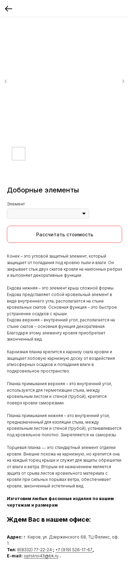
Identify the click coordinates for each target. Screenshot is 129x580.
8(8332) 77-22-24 (34, 549)
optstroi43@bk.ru (41, 555)
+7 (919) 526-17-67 (74, 549)
